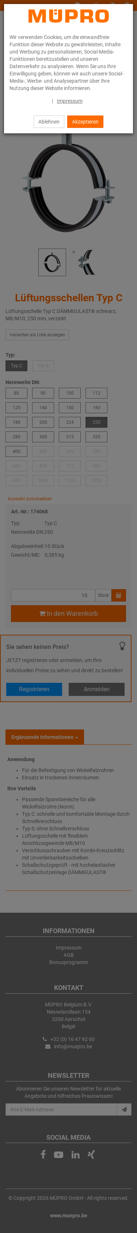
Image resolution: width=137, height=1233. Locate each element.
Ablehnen (49, 122)
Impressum (70, 101)
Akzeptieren (85, 122)
